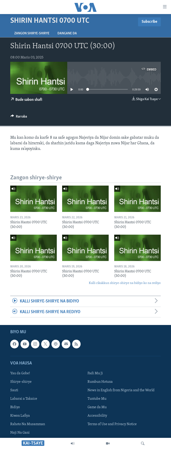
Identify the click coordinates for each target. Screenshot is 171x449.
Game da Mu (97, 407)
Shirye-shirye (21, 382)
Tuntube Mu (97, 399)
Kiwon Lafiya (20, 416)
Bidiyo (15, 407)
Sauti (14, 390)
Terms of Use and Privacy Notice (112, 424)
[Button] (18, 117)
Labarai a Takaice (23, 399)
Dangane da (67, 33)
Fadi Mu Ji (95, 373)
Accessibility (97, 416)
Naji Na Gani (20, 433)
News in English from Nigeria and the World (121, 390)
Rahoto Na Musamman (27, 424)
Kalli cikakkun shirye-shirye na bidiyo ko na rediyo (125, 283)
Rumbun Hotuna (100, 382)
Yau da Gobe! (20, 373)
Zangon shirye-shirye (31, 33)
